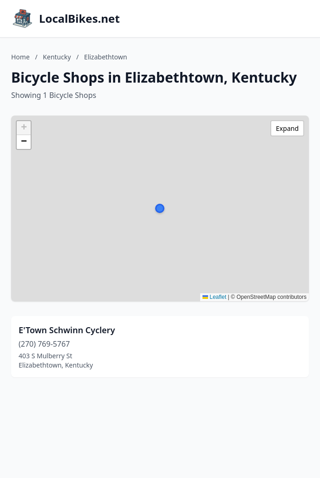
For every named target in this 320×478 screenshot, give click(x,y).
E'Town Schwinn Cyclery (67, 330)
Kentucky (57, 56)
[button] (159, 208)
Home (20, 56)
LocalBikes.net (79, 18)
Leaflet (214, 297)
